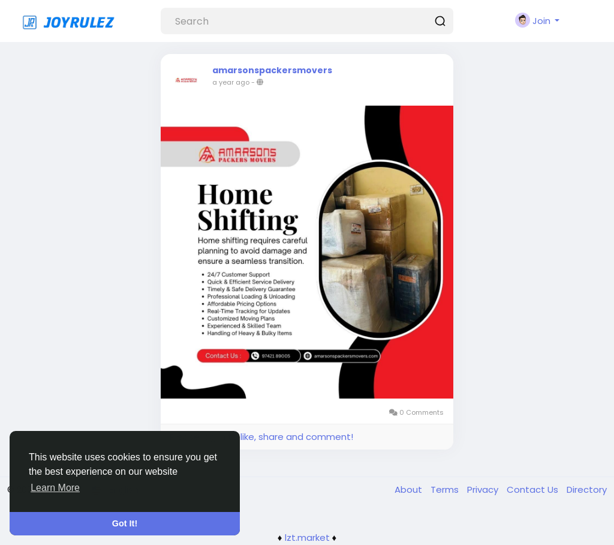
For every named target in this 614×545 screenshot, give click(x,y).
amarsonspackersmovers (272, 70)
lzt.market (307, 537)
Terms (446, 489)
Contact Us (534, 489)
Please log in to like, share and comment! (261, 436)
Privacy (484, 489)
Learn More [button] (55, 488)
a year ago (230, 82)
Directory (587, 489)
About (410, 489)
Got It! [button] (124, 523)
